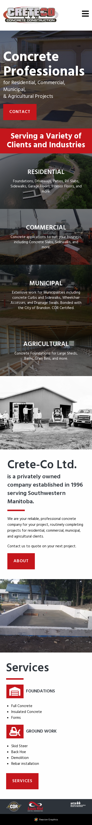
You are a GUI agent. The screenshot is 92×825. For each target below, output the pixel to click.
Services (22, 781)
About (21, 561)
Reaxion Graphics (48, 820)
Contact (19, 111)
